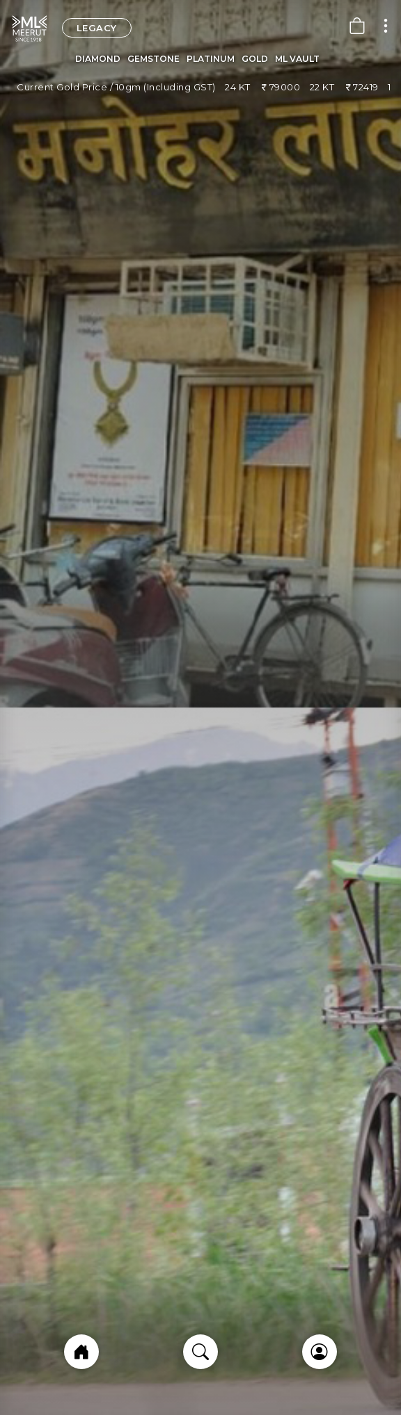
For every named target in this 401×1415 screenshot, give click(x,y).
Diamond (97, 59)
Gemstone (153, 59)
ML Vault (297, 59)
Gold (255, 59)
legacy (97, 27)
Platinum (211, 59)
